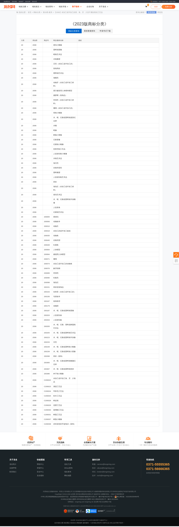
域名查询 (67, 472)
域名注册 (60, 523)
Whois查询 (68, 469)
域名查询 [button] (49, 7)
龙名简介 (12, 465)
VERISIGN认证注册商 (83, 500)
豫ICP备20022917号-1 (106, 497)
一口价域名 (93, 523)
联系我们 (12, 472)
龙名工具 (67, 465)
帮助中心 (40, 465)
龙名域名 (14, 1)
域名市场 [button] (62, 7)
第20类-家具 (47, 13)
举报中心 (40, 469)
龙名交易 (27, 1)
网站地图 (67, 476)
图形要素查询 (89, 32)
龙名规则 (40, 476)
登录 (156, 7)
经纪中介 (100, 523)
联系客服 (151, 13)
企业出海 (90, 7)
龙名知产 (21, 1)
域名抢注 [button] (35, 7)
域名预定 (67, 523)
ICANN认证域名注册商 (68, 500)
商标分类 (36, 13)
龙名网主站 (7, 1)
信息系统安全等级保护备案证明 (80, 497)
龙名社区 (34, 1)
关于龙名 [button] (102, 7)
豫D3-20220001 (113, 500)
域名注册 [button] (22, 7)
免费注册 (168, 7)
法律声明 (12, 469)
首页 (29, 13)
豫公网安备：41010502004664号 (127, 497)
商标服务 (79, 523)
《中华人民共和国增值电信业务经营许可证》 (55, 497)
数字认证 (106, 523)
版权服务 (86, 523)
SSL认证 (113, 523)
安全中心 (40, 472)
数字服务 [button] (75, 7)
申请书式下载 (105, 32)
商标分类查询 (73, 32)
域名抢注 (73, 523)
